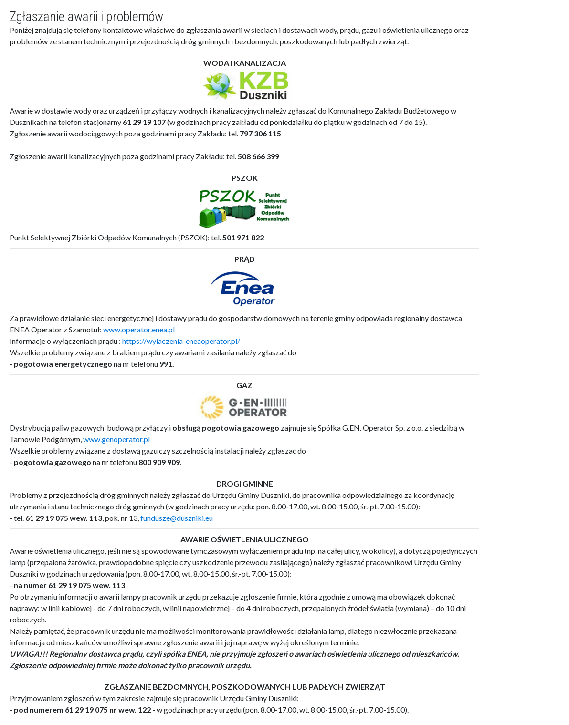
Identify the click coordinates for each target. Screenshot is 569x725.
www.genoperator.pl (116, 439)
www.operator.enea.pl (139, 329)
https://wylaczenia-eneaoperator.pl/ (181, 340)
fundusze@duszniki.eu (176, 517)
